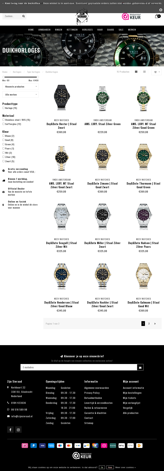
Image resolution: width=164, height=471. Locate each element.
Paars (9, 148)
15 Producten (123, 71)
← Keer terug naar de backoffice (21, 3)
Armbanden (44, 29)
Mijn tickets (129, 398)
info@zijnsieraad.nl (22, 416)
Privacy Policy (92, 392)
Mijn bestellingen (132, 392)
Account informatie (133, 387)
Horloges (87, 29)
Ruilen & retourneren (95, 407)
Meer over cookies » (125, 467)
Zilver (10, 156)
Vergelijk (128, 407)
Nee (110, 467)
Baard (110, 29)
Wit (8, 152)
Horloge (11, 108)
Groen (9, 144)
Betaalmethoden (93, 398)
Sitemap (88, 423)
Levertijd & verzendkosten (98, 402)
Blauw (9, 135)
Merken (132, 29)
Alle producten (131, 413)
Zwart (9, 161)
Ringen (58, 29)
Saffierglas (13, 124)
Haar (100, 29)
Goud (9, 140)
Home (31, 29)
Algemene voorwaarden (96, 387)
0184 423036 (18, 402)
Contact (88, 418)
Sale (121, 29)
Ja (102, 467)
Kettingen (72, 29)
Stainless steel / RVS (17, 119)
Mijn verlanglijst (131, 402)
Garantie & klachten (95, 413)
